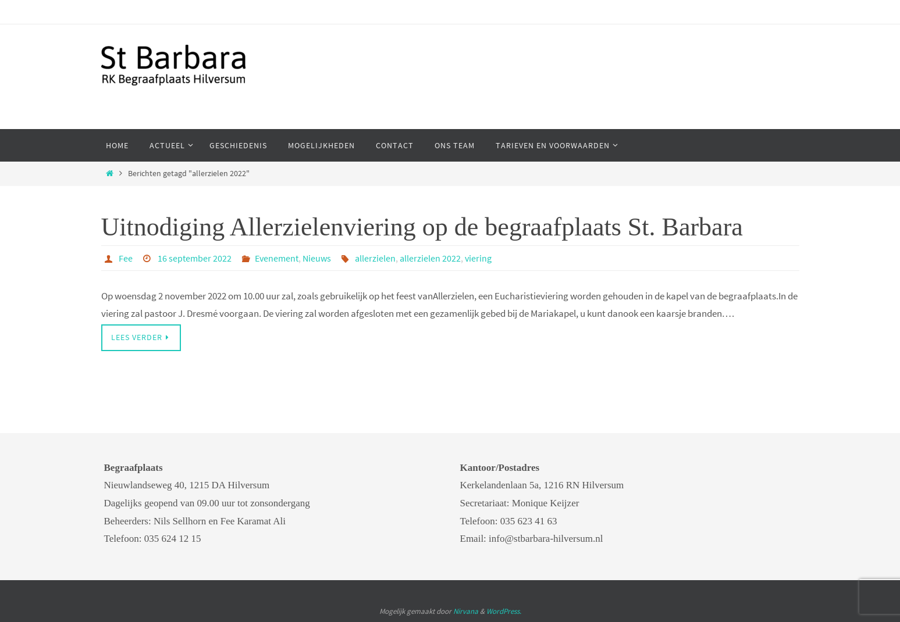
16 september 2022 (195, 258)
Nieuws (317, 258)
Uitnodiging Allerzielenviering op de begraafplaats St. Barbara (422, 227)
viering (478, 258)
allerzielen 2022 (430, 258)
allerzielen (375, 258)
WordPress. (503, 611)
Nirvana (465, 611)
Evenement (276, 258)
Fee (126, 258)
